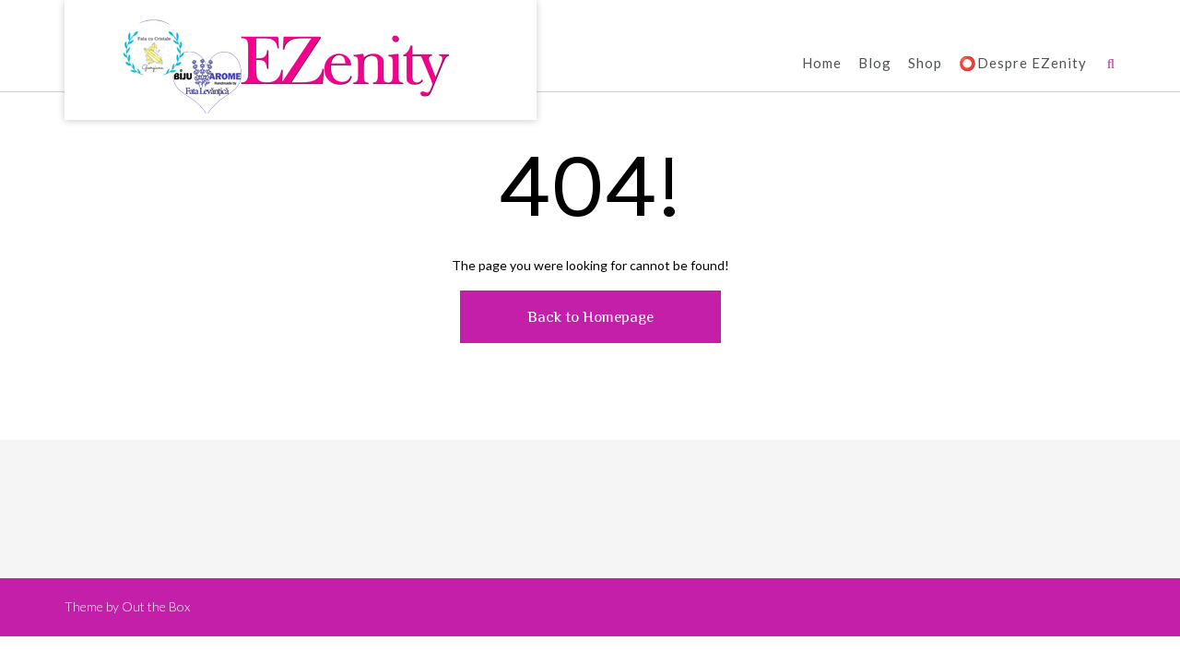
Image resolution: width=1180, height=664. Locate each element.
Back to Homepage (590, 317)
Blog (874, 64)
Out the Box (156, 606)
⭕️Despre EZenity (1023, 64)
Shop (925, 64)
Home (822, 64)
